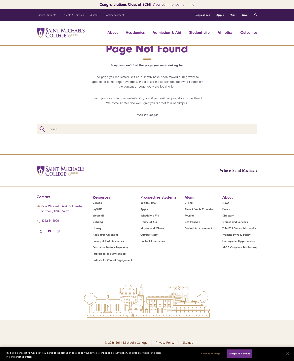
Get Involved (192, 222)
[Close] (287, 353)
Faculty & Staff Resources (108, 241)
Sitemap (187, 342)
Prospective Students (158, 197)
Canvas (97, 203)
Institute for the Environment (109, 254)
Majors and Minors (152, 228)
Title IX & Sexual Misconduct (239, 228)
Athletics (225, 32)
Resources (101, 197)
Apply (220, 15)
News (225, 203)
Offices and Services (235, 222)
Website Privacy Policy (236, 234)
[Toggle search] (255, 15)
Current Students (46, 15)
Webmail (98, 215)
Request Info (202, 15)
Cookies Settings (210, 353)
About (112, 32)
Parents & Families (73, 15)
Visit (233, 15)
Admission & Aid (167, 32)
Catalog (98, 222)
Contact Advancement (198, 228)
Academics (135, 32)
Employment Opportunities (238, 241)
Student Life (199, 32)
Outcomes (248, 32)
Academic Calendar (105, 234)
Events (226, 209)
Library (97, 228)
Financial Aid (148, 222)
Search (42, 129)
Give (245, 15)
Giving (189, 203)
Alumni (94, 15)
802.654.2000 (50, 220)
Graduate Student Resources (110, 247)
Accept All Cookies (239, 353)
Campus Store (149, 234)
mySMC (97, 209)
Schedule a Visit (150, 215)
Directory (228, 215)
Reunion (189, 215)
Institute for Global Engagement (112, 260)
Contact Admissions (152, 241)
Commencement (114, 15)
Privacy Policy (165, 342)
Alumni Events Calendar (199, 209)
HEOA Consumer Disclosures (239, 247)
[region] (147, 354)
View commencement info (174, 4)
